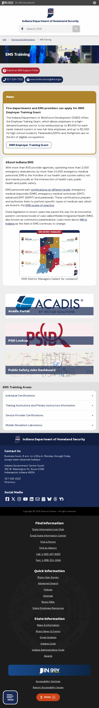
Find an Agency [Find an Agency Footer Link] (48, 547)
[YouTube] (25, 499)
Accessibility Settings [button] (48, 681)
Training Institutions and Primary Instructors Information (40, 405)
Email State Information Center (48, 535)
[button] (95, 2)
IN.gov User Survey (48, 577)
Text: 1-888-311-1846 (48, 560)
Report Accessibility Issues (48, 687)
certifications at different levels (50, 190)
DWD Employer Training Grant (28, 145)
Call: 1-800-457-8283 (48, 554)
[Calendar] (43, 499)
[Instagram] (19, 499)
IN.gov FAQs (48, 601)
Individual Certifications (20, 395)
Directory (9, 482)
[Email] (37, 499)
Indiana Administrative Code (48, 649)
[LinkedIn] (31, 499)
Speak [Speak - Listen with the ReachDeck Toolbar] (47, 697)
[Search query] (48, 28)
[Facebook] (7, 499)
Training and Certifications (23, 39)
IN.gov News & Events (48, 631)
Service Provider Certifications (24, 415)
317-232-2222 (12, 478)
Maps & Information (48, 625)
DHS (4, 39)
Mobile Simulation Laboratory (24, 425)
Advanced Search (48, 583)
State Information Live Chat (48, 529)
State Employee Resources (48, 608)
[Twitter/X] (13, 499)
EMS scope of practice (39, 205)
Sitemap (48, 595)
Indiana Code (48, 643)
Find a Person (48, 541)
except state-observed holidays (22, 459)
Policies (48, 589)
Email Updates (48, 637)
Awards (48, 655)
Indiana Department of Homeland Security (50, 21)
